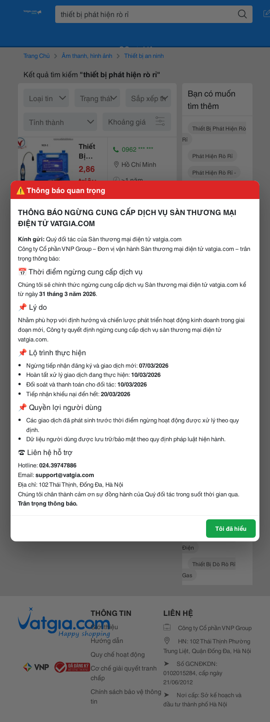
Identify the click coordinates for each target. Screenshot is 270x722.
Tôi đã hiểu (231, 528)
